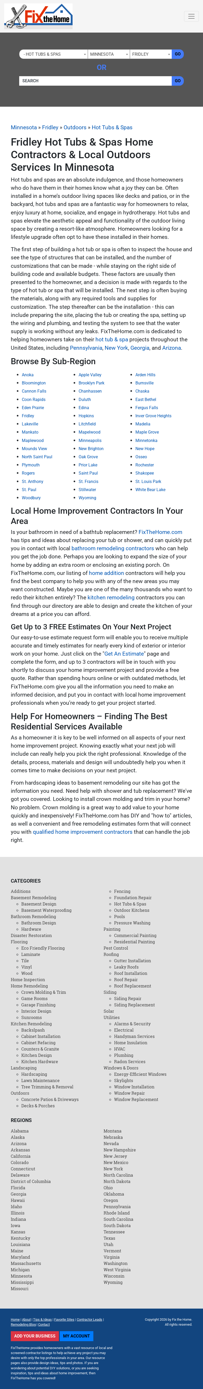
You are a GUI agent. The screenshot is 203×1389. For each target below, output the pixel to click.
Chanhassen (90, 391)
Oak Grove (88, 456)
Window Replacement (136, 1099)
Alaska (18, 1137)
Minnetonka (146, 440)
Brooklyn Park (91, 382)
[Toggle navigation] (191, 16)
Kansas (18, 1231)
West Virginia (117, 1269)
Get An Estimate (124, 654)
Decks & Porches (38, 1105)
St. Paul (29, 489)
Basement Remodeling (33, 897)
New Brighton (91, 448)
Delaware (20, 1175)
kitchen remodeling (111, 597)
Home (15, 1319)
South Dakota (117, 1225)
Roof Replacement (132, 986)
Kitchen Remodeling (31, 1023)
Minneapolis (90, 440)
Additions (21, 891)
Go (178, 54)
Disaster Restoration (31, 935)
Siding (110, 992)
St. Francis (88, 481)
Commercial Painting (135, 935)
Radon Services (129, 1061)
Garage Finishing (38, 1004)
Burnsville (144, 382)
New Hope (144, 448)
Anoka (28, 374)
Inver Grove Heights (153, 415)
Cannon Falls (34, 391)
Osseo (141, 456)
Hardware (31, 929)
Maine (17, 1250)
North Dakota (117, 1181)
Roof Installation (130, 973)
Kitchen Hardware (39, 1061)
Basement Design (38, 904)
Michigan (20, 1269)
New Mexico (116, 1162)
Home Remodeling (29, 986)
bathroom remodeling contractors (113, 548)
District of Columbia (31, 1181)
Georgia (139, 348)
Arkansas (20, 1150)
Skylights (123, 1080)
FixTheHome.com (160, 532)
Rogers (28, 473)
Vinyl (26, 967)
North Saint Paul (37, 456)
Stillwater (87, 489)
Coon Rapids (33, 399)
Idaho (16, 1206)
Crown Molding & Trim (43, 992)
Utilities (112, 1017)
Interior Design (36, 1011)
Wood (27, 973)
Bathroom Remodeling (33, 916)
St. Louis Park (148, 481)
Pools (119, 916)
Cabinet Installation (40, 1036)
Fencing (122, 891)
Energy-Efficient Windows (140, 1074)
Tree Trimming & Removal (47, 1086)
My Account (76, 1336)
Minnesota (24, 127)
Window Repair (129, 1093)
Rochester (144, 464)
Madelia (142, 423)
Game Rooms (34, 998)
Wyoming (87, 497)
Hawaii (18, 1200)
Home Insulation (130, 1042)
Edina (84, 407)
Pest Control (116, 948)
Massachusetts (26, 1263)
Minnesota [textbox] (102, 54)
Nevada (111, 1143)
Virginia (112, 1257)
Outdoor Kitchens (131, 910)
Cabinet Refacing (38, 1042)
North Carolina (118, 1175)
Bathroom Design (38, 922)
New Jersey (115, 1156)
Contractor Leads (89, 1319)
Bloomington (34, 382)
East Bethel (145, 399)
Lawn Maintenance (40, 1080)
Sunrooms (31, 1017)
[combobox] (53, 54)
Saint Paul (88, 473)
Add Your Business (34, 1336)
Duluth (85, 399)
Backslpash (33, 1030)
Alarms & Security (132, 1023)
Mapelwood (89, 432)
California (21, 1156)
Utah (108, 1244)
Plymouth (31, 464)
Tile (25, 960)
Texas (109, 1238)
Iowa (15, 1225)
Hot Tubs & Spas (112, 127)
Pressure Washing (132, 922)
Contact (44, 1324)
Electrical (124, 1030)
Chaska (142, 391)
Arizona (171, 348)
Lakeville (30, 423)
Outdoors (75, 127)
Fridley (50, 127)
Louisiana (20, 1244)
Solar (109, 1011)
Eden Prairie (33, 407)
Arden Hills (145, 374)
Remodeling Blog (23, 1324)
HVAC (119, 1049)
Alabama (20, 1131)
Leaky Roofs (126, 967)
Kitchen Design (36, 1055)
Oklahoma (114, 1194)
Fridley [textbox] (140, 54)
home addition (106, 573)
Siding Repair (127, 998)
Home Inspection (28, 979)
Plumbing (123, 1055)
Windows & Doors (121, 1068)
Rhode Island (117, 1213)
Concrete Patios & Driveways (50, 1099)
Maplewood (33, 440)
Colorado (20, 1162)
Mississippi (22, 1282)
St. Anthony (32, 481)
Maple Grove (147, 432)
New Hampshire (120, 1150)
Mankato (30, 432)
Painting (112, 929)
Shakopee (144, 473)
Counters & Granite (40, 1049)
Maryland (20, 1257)
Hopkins (86, 415)
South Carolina (118, 1219)
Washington (116, 1263)
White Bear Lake (150, 489)
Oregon (111, 1200)
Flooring (19, 941)
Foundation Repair (133, 897)
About (26, 1319)
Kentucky (20, 1238)
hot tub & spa (111, 339)
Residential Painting (134, 941)
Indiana (18, 1219)
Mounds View (34, 448)
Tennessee (114, 1231)
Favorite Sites (64, 1319)
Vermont (112, 1250)
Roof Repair (126, 979)
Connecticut (23, 1168)
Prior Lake (88, 464)
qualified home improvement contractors (83, 832)
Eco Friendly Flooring (43, 948)
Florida (18, 1187)
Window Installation (134, 1086)
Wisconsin (114, 1276)
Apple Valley (90, 374)
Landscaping (24, 1068)
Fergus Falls (146, 407)
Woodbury (31, 497)
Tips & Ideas (42, 1319)
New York (116, 348)
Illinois (17, 1213)
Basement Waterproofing (46, 910)
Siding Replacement (134, 1004)
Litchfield (87, 423)
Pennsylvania (86, 348)
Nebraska (113, 1137)
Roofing (111, 954)
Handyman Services (134, 1036)
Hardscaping (34, 1074)
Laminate (30, 954)
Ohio (108, 1187)
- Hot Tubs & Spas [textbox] (41, 54)
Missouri (19, 1288)
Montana (112, 1131)
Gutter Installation (132, 960)
